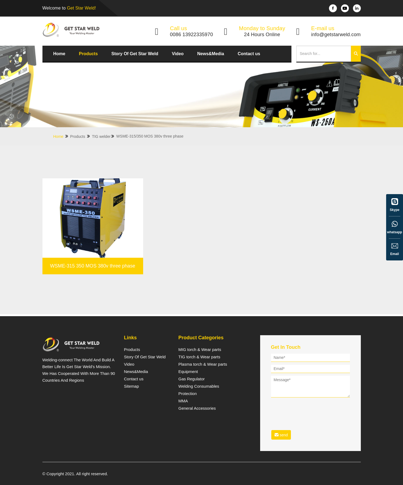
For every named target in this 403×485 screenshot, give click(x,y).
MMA (183, 401)
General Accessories (197, 408)
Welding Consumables (199, 386)
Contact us (249, 53)
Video (177, 53)
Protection (188, 393)
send (281, 435)
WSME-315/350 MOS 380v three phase (149, 136)
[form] (310, 398)
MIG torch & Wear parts (200, 349)
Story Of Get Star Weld (134, 53)
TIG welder (103, 136)
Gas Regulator (192, 379)
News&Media (210, 53)
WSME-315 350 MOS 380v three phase (92, 288)
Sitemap (131, 386)
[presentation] (312, 410)
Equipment (188, 371)
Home (59, 53)
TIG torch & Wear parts (199, 357)
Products (88, 53)
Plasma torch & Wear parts (203, 364)
